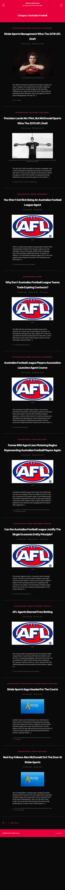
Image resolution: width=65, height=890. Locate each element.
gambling (37, 714)
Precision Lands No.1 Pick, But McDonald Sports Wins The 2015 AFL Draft (32, 123)
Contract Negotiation (27, 726)
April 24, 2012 (39, 742)
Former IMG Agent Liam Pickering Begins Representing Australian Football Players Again (32, 474)
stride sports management (21, 863)
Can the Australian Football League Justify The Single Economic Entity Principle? (32, 566)
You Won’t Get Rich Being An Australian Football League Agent (32, 210)
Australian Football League (21, 275)
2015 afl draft (18, 187)
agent (18, 785)
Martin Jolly (47, 541)
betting (33, 714)
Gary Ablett (17, 541)
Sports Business (49, 28)
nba (29, 361)
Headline (29, 28)
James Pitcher (24, 541)
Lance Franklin (32, 541)
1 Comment (45, 308)
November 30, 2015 (39, 134)
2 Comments (45, 576)
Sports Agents (37, 28)
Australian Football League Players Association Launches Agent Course (32, 383)
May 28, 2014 (39, 221)
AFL (16, 100)
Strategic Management (20, 543)
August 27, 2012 (34, 576)
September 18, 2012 (39, 487)
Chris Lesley (27, 44)
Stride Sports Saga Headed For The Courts (32, 734)
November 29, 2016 (39, 44)
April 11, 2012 (39, 820)
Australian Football (18, 28)
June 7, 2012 (39, 659)
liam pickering (39, 541)
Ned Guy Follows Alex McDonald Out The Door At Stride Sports (32, 809)
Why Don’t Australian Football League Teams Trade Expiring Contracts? (32, 298)
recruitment (33, 785)
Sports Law (49, 555)
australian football (25, 785)
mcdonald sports (33, 187)
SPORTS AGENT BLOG (32, 3)
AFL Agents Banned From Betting (32, 651)
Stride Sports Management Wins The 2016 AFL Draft (32, 36)
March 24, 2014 (34, 308)
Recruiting (46, 726)
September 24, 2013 (39, 394)
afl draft (19, 100)
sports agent (38, 861)
